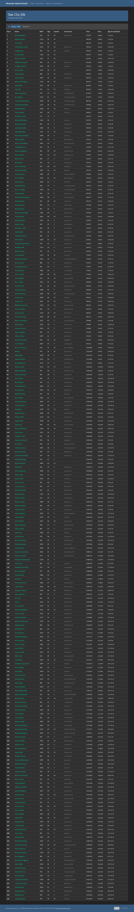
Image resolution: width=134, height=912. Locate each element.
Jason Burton (19, 806)
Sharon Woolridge (21, 212)
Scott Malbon (19, 178)
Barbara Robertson (21, 552)
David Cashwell (20, 166)
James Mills (19, 752)
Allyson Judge (19, 721)
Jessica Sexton (20, 675)
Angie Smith (19, 421)
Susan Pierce (19, 633)
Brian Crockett (20, 58)
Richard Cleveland (21, 775)
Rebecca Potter (20, 756)
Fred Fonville (19, 286)
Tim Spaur (18, 409)
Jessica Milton (20, 405)
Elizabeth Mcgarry (21, 636)
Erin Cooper (19, 378)
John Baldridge (20, 132)
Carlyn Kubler (19, 548)
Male (18, 26)
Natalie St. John (20, 116)
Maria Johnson (20, 848)
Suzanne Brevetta (21, 266)
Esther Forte (19, 159)
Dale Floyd (18, 656)
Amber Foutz (19, 224)
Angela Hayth (19, 625)
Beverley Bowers (21, 852)
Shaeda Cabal (19, 494)
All (9, 26)
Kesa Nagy (18, 671)
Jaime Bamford (20, 147)
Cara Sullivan (19, 270)
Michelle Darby (20, 394)
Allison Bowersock (21, 621)
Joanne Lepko (20, 652)
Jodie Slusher (19, 517)
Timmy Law (19, 301)
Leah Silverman (20, 868)
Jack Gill (17, 89)
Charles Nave (19, 216)
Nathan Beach (20, 201)
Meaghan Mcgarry (21, 733)
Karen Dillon (19, 648)
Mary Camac (19, 779)
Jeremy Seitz (19, 313)
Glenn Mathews (20, 293)
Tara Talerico (19, 344)
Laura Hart (18, 563)
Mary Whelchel (20, 471)
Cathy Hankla (19, 529)
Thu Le (17, 602)
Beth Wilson (19, 324)
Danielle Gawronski (21, 567)
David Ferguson (20, 829)
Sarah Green (19, 536)
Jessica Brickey (20, 802)
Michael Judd (19, 367)
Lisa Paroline (19, 825)
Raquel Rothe (19, 822)
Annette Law (19, 744)
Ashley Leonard (20, 328)
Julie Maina (19, 85)
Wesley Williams (20, 428)
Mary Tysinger (20, 189)
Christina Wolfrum (21, 879)
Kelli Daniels (19, 232)
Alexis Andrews (20, 525)
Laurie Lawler (19, 613)
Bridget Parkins (20, 66)
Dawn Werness (20, 710)
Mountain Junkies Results (17, 3)
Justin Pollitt (19, 521)
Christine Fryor (20, 872)
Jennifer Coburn (20, 771)
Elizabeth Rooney (21, 841)
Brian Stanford (20, 463)
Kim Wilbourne (20, 363)
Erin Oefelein (19, 814)
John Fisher (19, 818)
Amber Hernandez (21, 706)
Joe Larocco (19, 297)
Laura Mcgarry (20, 513)
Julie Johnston (20, 594)
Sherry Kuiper (20, 875)
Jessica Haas (19, 717)
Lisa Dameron (20, 205)
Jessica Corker (20, 486)
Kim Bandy (18, 162)
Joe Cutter (18, 43)
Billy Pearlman (20, 39)
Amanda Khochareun (22, 197)
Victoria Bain (19, 667)
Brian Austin (19, 70)
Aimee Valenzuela (21, 694)
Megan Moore (20, 413)
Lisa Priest (18, 532)
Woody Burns (20, 698)
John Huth (18, 424)
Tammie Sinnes (20, 359)
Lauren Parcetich (21, 883)
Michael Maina (20, 108)
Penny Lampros (20, 290)
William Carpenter (21, 62)
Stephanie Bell (20, 186)
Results (48, 3)
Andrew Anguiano (21, 151)
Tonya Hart (19, 833)
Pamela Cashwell (21, 440)
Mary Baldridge (20, 459)
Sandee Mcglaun (20, 791)
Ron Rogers (19, 97)
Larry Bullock (19, 255)
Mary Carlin (19, 475)
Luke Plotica (19, 586)
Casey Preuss (19, 78)
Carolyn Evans (20, 509)
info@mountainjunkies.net (62, 908)
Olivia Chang (19, 193)
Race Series (40, 3)
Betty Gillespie (20, 571)
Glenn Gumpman (20, 93)
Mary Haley (19, 683)
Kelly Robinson (20, 220)
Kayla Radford (20, 386)
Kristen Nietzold (20, 583)
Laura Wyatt (19, 714)
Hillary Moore (20, 336)
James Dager (19, 74)
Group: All (26, 26)
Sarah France (19, 798)
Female (14, 26)
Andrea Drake (20, 251)
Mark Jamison (20, 155)
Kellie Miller (19, 355)
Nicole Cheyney (20, 451)
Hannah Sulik (19, 575)
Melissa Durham (20, 764)
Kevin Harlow (19, 54)
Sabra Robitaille (20, 128)
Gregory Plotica (20, 590)
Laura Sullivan (20, 174)
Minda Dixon (19, 895)
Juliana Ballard (20, 783)
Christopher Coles (21, 47)
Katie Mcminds (20, 687)
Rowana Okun (20, 502)
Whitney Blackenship (22, 559)
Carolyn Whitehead (21, 760)
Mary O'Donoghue (21, 143)
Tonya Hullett (19, 112)
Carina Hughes (20, 332)
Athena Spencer (20, 448)
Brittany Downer (21, 702)
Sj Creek (18, 598)
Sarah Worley (19, 679)
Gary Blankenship (21, 729)
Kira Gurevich (19, 640)
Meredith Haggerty (21, 860)
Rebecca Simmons (21, 320)
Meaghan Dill (19, 247)
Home (32, 3)
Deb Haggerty (20, 856)
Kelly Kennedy (20, 891)
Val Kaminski (19, 887)
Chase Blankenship (21, 105)
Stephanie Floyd (20, 236)
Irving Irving (19, 51)
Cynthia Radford (20, 401)
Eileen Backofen (20, 490)
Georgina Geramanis (22, 243)
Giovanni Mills (20, 741)
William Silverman (21, 305)
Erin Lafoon (19, 432)
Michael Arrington (21, 81)
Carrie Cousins (20, 309)
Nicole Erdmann (20, 540)
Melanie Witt (19, 417)
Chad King (18, 660)
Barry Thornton (20, 347)
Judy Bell (18, 579)
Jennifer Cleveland (21, 455)
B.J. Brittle (18, 444)
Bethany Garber (20, 556)
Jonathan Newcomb (22, 101)
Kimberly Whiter (20, 617)
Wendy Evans (19, 209)
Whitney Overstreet (22, 663)
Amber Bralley (20, 498)
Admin (117, 908)
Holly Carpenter (20, 374)
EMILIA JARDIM (20, 371)
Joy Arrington (19, 810)
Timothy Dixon (20, 899)
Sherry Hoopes (20, 737)
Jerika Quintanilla (21, 725)
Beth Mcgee (19, 398)
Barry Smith (19, 282)
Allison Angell (19, 139)
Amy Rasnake (19, 837)
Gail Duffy (18, 467)
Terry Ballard (19, 278)
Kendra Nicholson (21, 259)
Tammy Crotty (20, 436)
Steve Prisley (19, 795)
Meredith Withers (21, 120)
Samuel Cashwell (20, 340)
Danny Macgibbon (21, 610)
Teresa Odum (19, 644)
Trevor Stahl (19, 274)
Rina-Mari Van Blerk (22, 135)
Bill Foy (17, 351)
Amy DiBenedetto (21, 690)
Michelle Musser (20, 544)
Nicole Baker (19, 382)
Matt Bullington (20, 35)
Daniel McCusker (21, 170)
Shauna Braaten (20, 124)
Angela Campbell (21, 787)
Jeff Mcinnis (19, 239)
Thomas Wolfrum (21, 845)
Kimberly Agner (20, 505)
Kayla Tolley (19, 478)
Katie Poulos (19, 182)
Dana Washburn (20, 748)
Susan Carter (19, 482)
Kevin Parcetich (20, 317)
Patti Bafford (19, 629)
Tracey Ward (19, 606)
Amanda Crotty (20, 228)
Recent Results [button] (57, 3)
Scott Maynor (20, 390)
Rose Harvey (19, 263)
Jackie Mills (19, 864)
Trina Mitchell (19, 768)
